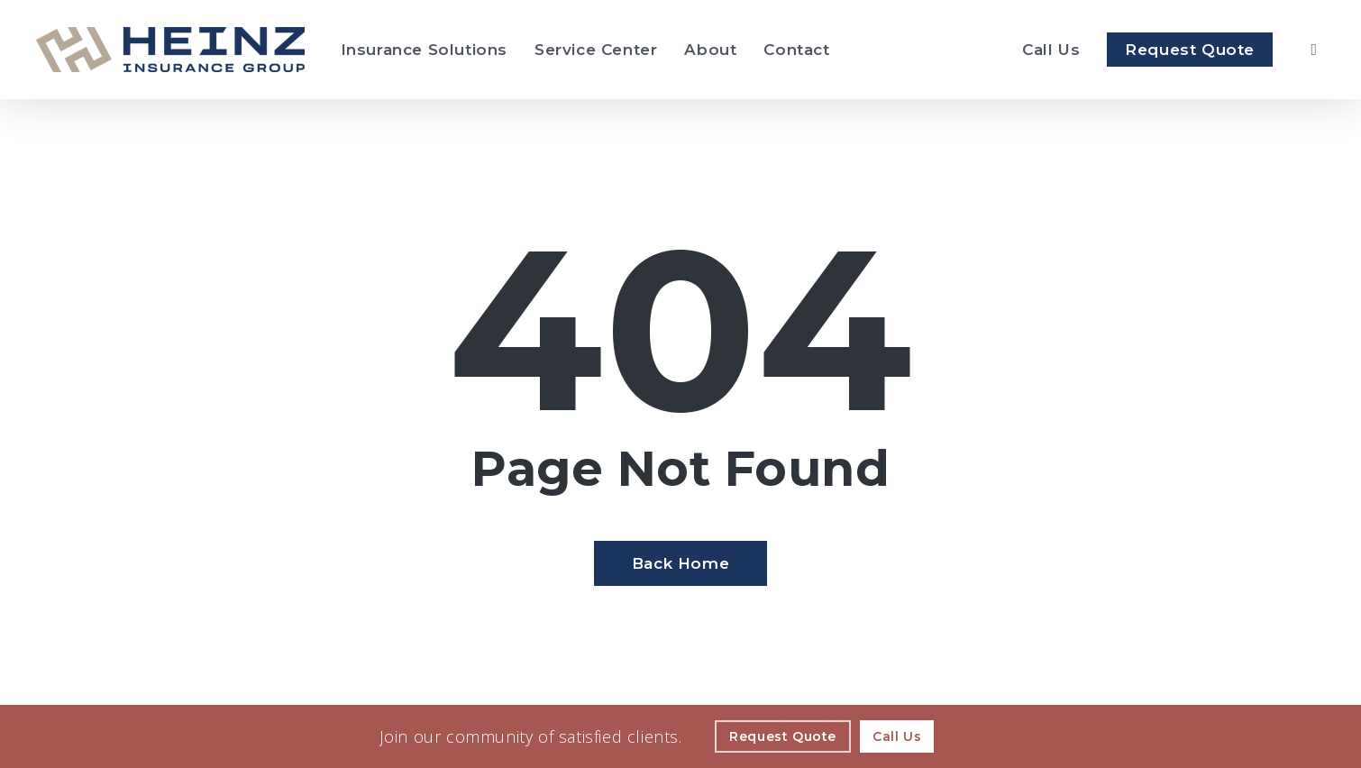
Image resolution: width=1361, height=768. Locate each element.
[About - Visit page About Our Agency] (710, 50)
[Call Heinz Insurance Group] (1051, 50)
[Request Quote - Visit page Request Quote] (1190, 50)
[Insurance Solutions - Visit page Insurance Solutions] (424, 50)
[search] (1314, 50)
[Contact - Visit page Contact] (796, 50)
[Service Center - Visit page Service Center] (595, 50)
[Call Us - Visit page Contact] (897, 736)
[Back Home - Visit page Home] (680, 563)
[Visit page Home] (170, 49)
